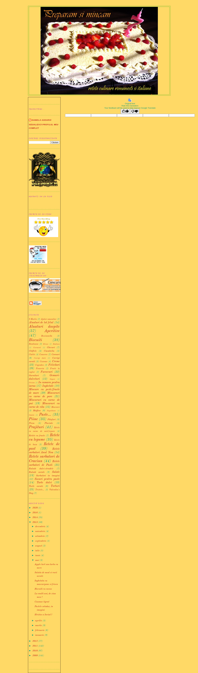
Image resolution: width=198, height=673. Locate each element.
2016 (35, 513)
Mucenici (55, 407)
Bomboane (33, 344)
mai (37, 560)
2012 (35, 641)
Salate (56, 472)
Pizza (31, 423)
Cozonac (43, 362)
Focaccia (40, 369)
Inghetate (47, 386)
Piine (33, 419)
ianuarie (40, 635)
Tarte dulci (44, 482)
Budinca (56, 344)
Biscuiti (35, 340)
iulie (37, 551)
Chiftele (33, 351)
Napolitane (51, 411)
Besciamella (46, 336)
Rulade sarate (37, 472)
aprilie (39, 621)
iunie (38, 555)
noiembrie (40, 531)
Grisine (32, 383)
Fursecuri (46, 371)
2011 (35, 646)
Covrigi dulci (40, 358)
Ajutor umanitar (48, 319)
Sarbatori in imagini (48, 476)
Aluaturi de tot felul (41, 322)
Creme (56, 361)
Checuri (51, 347)
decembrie (40, 526)
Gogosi (52, 379)
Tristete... (39, 490)
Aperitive (52, 331)
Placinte (49, 423)
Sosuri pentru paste (47, 479)
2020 (35, 508)
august (39, 546)
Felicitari (54, 364)
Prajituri (36, 427)
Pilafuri (51, 419)
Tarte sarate (36, 486)
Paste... (45, 415)
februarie (40, 630)
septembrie (41, 541)
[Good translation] (125, 111)
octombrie (40, 536)
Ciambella (49, 351)
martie (39, 625)
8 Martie (33, 319)
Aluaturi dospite (44, 327)
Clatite (32, 355)
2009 (35, 655)
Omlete (31, 415)
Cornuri (56, 354)
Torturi (55, 486)
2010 (35, 651)
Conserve (43, 355)
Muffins (37, 410)
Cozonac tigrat (42, 602)
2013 (35, 522)
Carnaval (37, 348)
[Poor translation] (134, 111)
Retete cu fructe (37, 435)
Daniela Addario (42, 120)
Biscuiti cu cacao (43, 589)
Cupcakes (39, 365)
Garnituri (34, 375)
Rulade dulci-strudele (41, 469)
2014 (35, 517)
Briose (45, 344)
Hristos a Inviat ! (43, 615)
